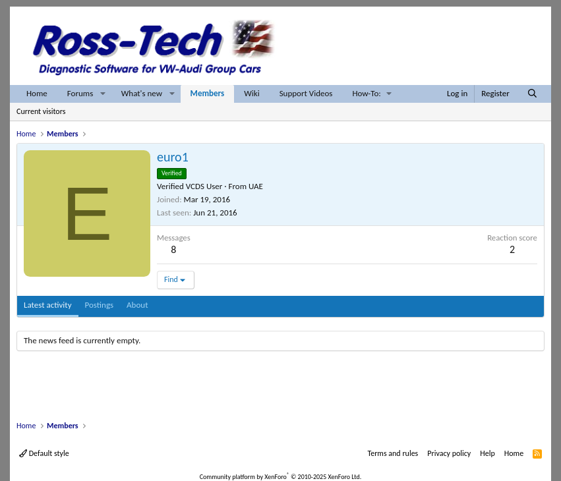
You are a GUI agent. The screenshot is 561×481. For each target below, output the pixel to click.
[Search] (532, 94)
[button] (102, 94)
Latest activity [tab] (48, 305)
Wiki (251, 93)
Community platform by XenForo (281, 476)
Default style (44, 453)
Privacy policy (449, 453)
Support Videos (306, 93)
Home (36, 93)
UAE (256, 186)
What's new (141, 93)
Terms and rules (392, 453)
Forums (80, 93)
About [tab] (137, 305)
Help (487, 453)
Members (208, 93)
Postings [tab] (99, 305)
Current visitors (40, 111)
